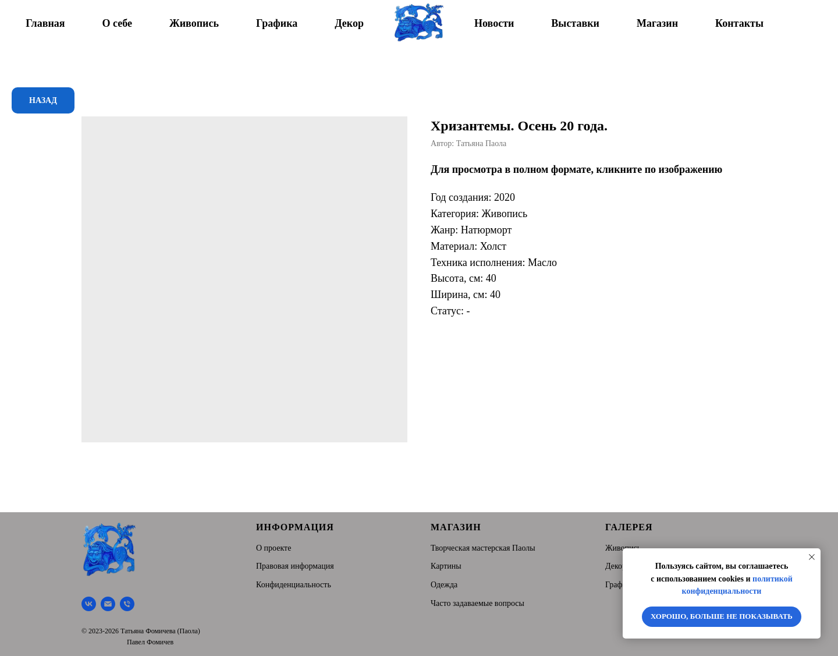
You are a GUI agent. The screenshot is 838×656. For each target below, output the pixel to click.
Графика (276, 23)
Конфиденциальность (293, 584)
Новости (494, 23)
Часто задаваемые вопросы (477, 603)
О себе (117, 23)
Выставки (575, 23)
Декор (349, 23)
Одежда (444, 584)
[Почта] (108, 604)
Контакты (739, 23)
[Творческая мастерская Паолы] (88, 604)
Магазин (657, 23)
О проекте (273, 548)
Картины (446, 566)
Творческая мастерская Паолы (483, 548)
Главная (45, 23)
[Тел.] (127, 604)
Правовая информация (295, 566)
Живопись (194, 23)
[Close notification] (812, 557)
